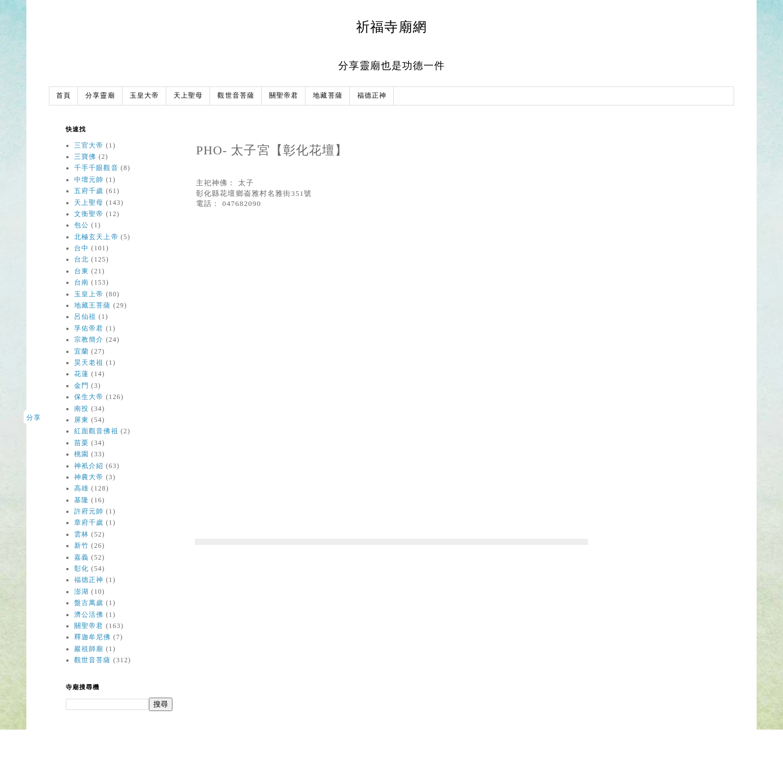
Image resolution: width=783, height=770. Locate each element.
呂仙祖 (85, 316)
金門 (81, 385)
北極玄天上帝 (96, 237)
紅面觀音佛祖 (96, 431)
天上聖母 (188, 95)
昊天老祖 (88, 362)
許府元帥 (88, 511)
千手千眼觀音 (96, 168)
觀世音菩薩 (235, 95)
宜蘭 (81, 351)
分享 (33, 417)
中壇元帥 (88, 180)
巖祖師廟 (88, 649)
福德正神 (371, 95)
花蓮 (81, 374)
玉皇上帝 (88, 294)
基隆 (81, 500)
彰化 (81, 568)
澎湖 (81, 591)
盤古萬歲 (88, 603)
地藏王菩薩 (92, 305)
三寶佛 (85, 157)
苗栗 (81, 443)
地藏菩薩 (327, 95)
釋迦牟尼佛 (92, 637)
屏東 (81, 420)
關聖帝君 (283, 95)
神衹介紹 (88, 466)
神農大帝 (88, 477)
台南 (81, 282)
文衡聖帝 (88, 214)
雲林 (81, 534)
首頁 (63, 95)
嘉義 (81, 557)
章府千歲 (88, 522)
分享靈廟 (100, 95)
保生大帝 (88, 397)
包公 (81, 225)
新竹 (81, 545)
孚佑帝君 (88, 328)
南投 (81, 408)
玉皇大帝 (144, 95)
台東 (81, 271)
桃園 (81, 454)
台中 (81, 248)
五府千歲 (88, 191)
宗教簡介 (88, 339)
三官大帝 (88, 145)
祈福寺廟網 (391, 26)
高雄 (81, 488)
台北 (81, 259)
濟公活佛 (88, 614)
